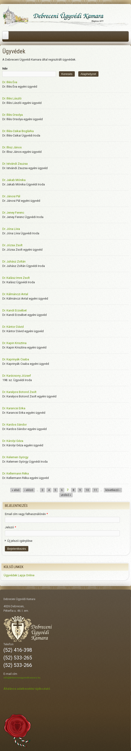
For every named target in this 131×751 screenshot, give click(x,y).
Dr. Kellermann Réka (15, 473)
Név (4, 68)
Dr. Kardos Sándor (14, 424)
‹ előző (28, 490)
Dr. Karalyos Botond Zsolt (19, 392)
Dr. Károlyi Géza (12, 441)
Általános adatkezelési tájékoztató (26, 688)
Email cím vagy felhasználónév (26, 514)
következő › (112, 490)
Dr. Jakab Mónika (14, 180)
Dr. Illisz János (12, 147)
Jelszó (10, 527)
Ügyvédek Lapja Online (19, 575)
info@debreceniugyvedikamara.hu (21, 677)
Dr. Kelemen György (15, 457)
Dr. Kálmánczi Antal (15, 294)
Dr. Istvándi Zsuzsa (15, 163)
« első (16, 490)
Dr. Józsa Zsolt (12, 245)
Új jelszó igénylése (19, 541)
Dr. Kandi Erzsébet (14, 310)
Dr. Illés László (12, 98)
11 (95, 490)
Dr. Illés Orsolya (12, 114)
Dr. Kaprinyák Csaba (15, 359)
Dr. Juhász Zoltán (14, 261)
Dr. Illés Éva (9, 82)
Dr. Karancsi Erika (13, 408)
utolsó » (66, 495)
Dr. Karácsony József (16, 375)
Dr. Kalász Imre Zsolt (16, 278)
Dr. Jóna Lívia (11, 229)
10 (87, 490)
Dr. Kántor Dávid (13, 326)
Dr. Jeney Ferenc (13, 212)
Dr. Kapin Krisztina (14, 343)
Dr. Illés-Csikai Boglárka (18, 131)
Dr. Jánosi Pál (11, 196)
